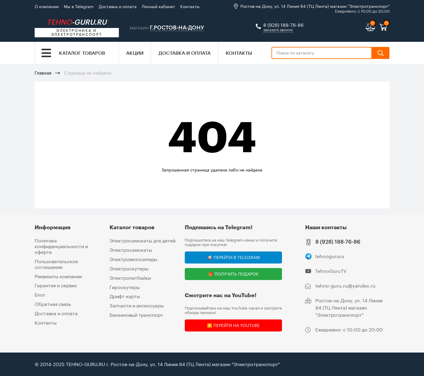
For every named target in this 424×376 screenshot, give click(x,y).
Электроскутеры (129, 268)
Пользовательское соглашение (56, 263)
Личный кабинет (158, 6)
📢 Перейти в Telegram (233, 257)
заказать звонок (278, 30)
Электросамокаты (131, 250)
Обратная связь (53, 303)
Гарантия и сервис (56, 285)
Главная (43, 73)
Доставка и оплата (118, 6)
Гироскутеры (125, 286)
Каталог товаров (82, 53)
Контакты (190, 6)
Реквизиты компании (58, 275)
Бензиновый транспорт (136, 313)
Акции (135, 53)
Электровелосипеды (133, 259)
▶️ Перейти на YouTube (233, 325)
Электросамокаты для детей (142, 240)
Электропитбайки (130, 277)
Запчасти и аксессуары (137, 304)
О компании (47, 6)
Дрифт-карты (125, 295)
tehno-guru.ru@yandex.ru (345, 285)
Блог (40, 294)
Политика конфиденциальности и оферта (61, 246)
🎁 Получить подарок (233, 273)
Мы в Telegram (79, 6)
